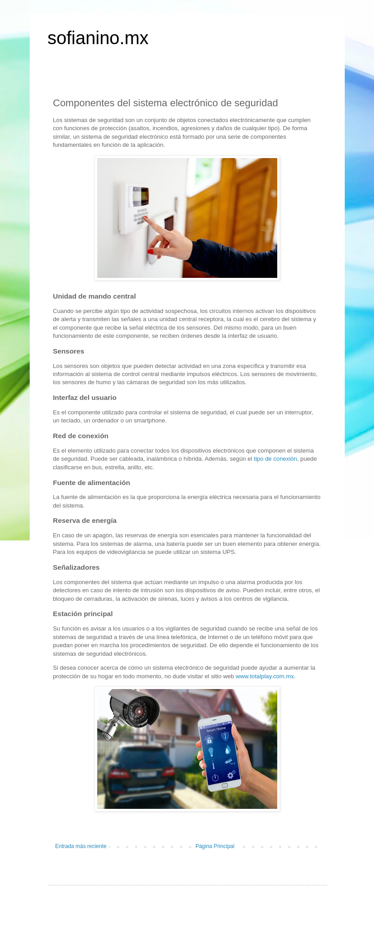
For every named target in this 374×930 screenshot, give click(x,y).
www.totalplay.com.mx (265, 676)
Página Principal (214, 846)
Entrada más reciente (81, 846)
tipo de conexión (275, 458)
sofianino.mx (98, 38)
